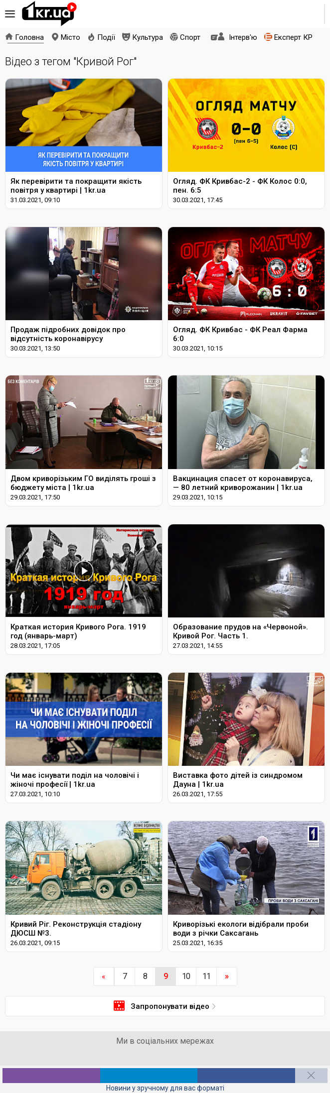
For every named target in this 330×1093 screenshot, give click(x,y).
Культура (147, 37)
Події (106, 37)
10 (186, 976)
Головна (29, 37)
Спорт (190, 37)
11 (206, 976)
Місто (70, 37)
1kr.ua (49, 14)
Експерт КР (293, 37)
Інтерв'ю (243, 37)
